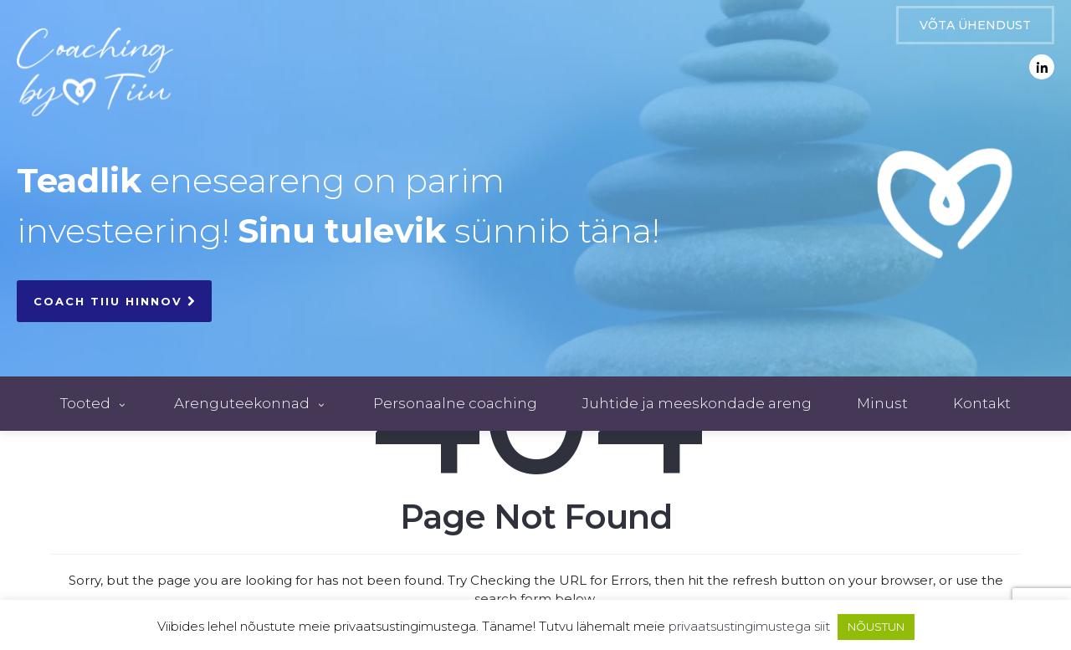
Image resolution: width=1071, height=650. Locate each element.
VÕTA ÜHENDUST (975, 25)
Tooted (94, 403)
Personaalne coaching (455, 403)
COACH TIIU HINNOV (114, 301)
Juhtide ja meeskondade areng (697, 403)
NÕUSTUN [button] (876, 626)
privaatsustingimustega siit (749, 626)
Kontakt (982, 403)
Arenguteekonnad (251, 403)
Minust (882, 403)
